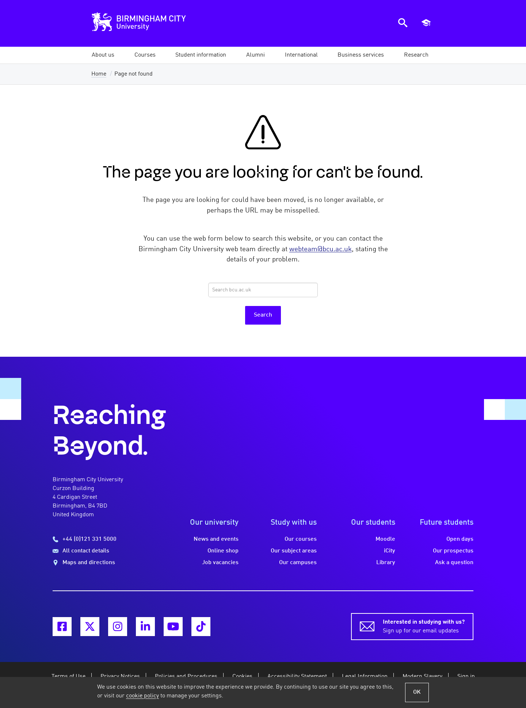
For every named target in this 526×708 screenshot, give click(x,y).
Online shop (223, 551)
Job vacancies (220, 563)
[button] (103, 55)
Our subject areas (294, 551)
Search (263, 315)
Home (98, 74)
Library (385, 563)
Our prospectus (453, 551)
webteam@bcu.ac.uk (320, 249)
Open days (459, 539)
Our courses (301, 539)
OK (417, 692)
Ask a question (454, 563)
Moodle (385, 539)
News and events (216, 539)
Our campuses (298, 563)
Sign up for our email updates (424, 626)
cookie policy (142, 696)
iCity (389, 551)
